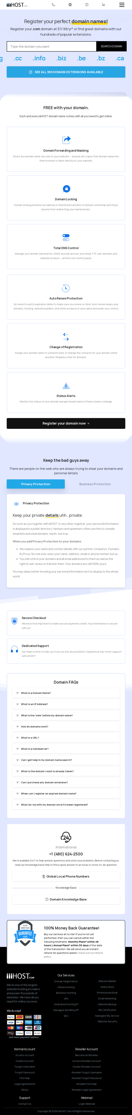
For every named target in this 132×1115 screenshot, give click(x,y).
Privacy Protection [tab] (35, 484)
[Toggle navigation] (121, 5)
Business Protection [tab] (95, 484)
